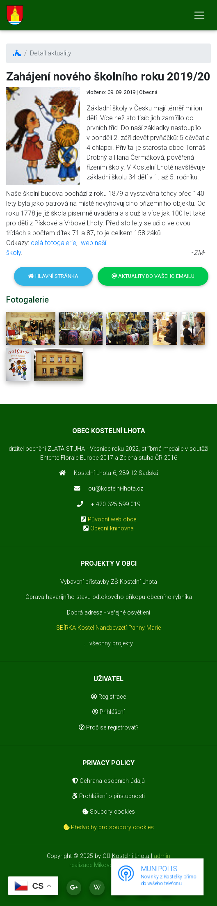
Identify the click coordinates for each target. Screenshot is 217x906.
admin (162, 856)
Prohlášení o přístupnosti (108, 796)
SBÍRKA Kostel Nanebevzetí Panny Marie (108, 627)
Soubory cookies (108, 811)
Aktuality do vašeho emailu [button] (153, 276)
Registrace (108, 696)
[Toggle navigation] (199, 15)
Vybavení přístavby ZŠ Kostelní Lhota (108, 581)
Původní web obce (112, 519)
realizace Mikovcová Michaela (108, 865)
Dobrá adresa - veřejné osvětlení (108, 612)
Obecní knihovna (112, 528)
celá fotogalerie (53, 243)
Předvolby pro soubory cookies (109, 827)
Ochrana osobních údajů (108, 781)
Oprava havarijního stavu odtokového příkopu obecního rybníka (108, 597)
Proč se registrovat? (109, 727)
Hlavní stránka (53, 276)
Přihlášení (108, 712)
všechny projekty (111, 643)
